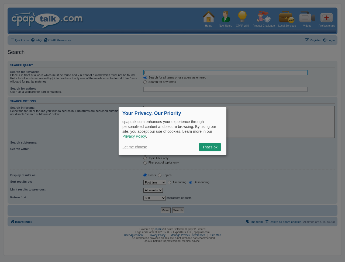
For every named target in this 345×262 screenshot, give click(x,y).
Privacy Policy (134, 136)
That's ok (210, 147)
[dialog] (172, 131)
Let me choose (134, 147)
